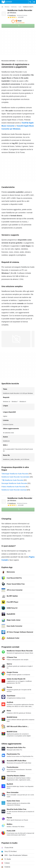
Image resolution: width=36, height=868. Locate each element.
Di (11, 15)
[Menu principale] (34, 2)
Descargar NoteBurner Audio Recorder (14, 483)
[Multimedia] (14, 7)
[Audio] (19, 7)
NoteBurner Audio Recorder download (14, 490)
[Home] (2, 7)
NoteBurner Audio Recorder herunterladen (15, 477)
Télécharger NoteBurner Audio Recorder (14, 474)
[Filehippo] (6, 2)
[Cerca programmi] (30, 2)
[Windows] (7, 7)
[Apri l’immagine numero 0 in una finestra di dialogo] (15, 339)
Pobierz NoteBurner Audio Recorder (13, 486)
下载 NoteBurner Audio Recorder (12, 480)
